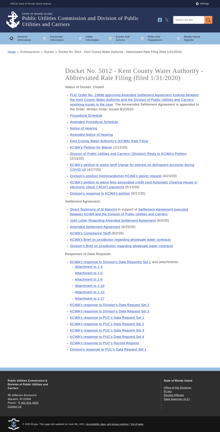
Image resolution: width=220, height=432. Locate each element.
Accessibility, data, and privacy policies (107, 424)
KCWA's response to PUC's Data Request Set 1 (107, 317)
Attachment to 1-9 (89, 279)
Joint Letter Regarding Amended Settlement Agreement (113, 220)
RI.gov (168, 391)
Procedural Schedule (86, 115)
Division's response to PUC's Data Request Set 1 (108, 349)
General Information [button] (32, 38)
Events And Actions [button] (131, 38)
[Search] (189, 20)
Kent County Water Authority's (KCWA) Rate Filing (109, 141)
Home (12, 52)
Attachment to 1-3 (89, 266)
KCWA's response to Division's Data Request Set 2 (109, 305)
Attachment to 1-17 (90, 298)
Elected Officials (174, 395)
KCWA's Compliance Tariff (91, 233)
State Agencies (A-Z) (177, 399)
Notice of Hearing (83, 128)
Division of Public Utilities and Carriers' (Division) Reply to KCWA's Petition (128, 154)
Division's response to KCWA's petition (100, 193)
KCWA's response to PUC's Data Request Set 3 (107, 330)
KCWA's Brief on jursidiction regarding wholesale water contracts (120, 239)
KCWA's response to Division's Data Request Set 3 (109, 311)
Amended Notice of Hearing (91, 134)
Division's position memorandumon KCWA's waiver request (116, 176)
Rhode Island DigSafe (192, 38)
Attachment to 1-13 (90, 292)
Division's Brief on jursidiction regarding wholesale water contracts (121, 246)
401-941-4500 (29, 402)
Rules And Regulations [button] (165, 38)
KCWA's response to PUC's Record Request (104, 343)
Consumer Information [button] (66, 38)
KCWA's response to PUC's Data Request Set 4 (107, 336)
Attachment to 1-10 (90, 286)
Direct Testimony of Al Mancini (93, 209)
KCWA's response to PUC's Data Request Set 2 (107, 324)
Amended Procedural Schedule (94, 122)
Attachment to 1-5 (89, 273)
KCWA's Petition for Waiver (91, 147)
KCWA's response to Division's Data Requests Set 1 (110, 262)
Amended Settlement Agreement (95, 227)
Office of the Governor (177, 387)
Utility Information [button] (100, 38)
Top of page (137, 424)
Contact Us (15, 406)
